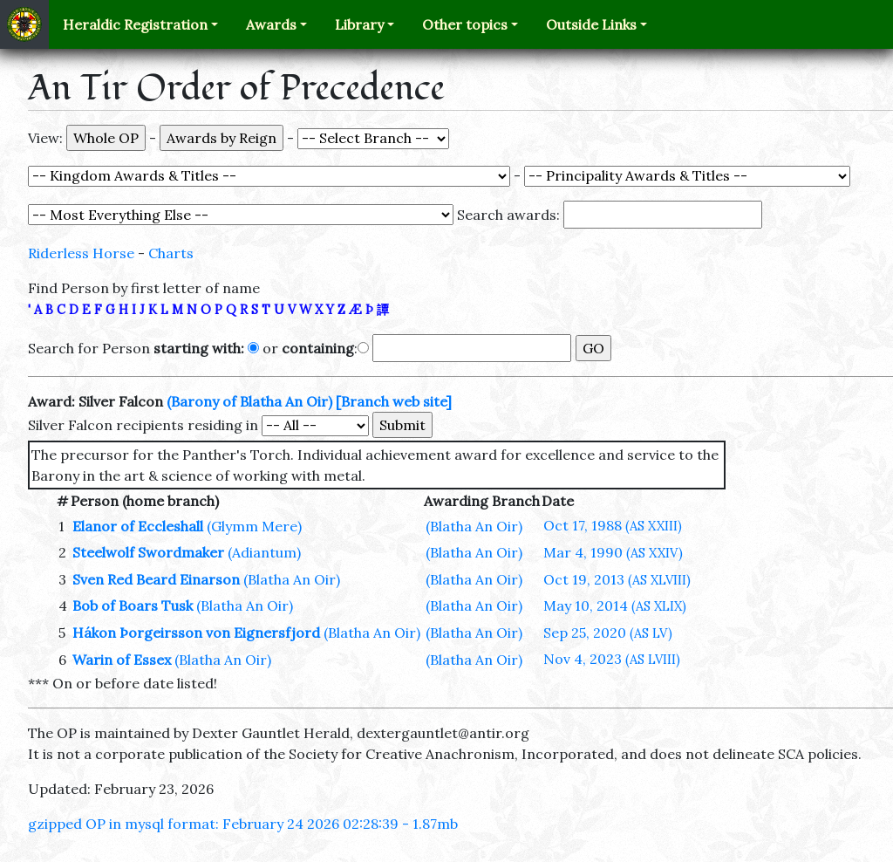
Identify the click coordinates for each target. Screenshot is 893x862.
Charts (171, 253)
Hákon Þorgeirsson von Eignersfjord (196, 632)
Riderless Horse (81, 253)
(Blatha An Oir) (474, 526)
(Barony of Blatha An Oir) (249, 401)
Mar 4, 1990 (613, 552)
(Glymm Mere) (254, 526)
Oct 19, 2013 (617, 579)
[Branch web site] (394, 401)
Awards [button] (271, 24)
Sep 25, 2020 (607, 632)
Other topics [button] (465, 24)
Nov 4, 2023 (611, 658)
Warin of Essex (121, 659)
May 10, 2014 (614, 605)
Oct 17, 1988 (612, 525)
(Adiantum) (264, 552)
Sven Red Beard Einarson (156, 579)
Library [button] (359, 24)
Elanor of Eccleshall (137, 526)
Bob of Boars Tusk (132, 605)
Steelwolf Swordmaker (148, 552)
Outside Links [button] (591, 24)
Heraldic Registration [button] (135, 24)
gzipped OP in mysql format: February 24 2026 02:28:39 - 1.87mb (243, 823)
